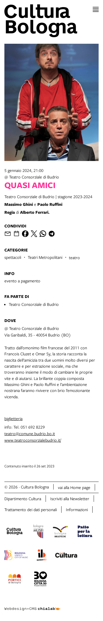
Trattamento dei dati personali (30, 509)
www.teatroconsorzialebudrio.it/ (32, 440)
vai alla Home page (74, 487)
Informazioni (77, 509)
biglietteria (13, 418)
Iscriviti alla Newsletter (69, 498)
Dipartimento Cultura (22, 498)
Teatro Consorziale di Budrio (34, 304)
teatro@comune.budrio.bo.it (29, 433)
